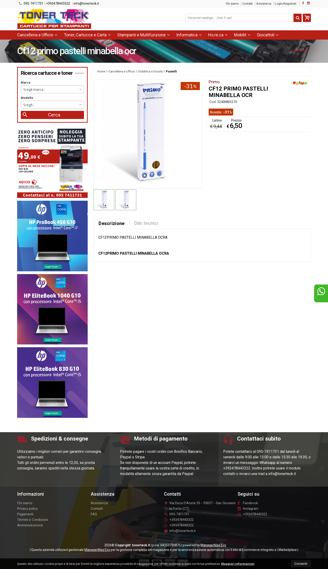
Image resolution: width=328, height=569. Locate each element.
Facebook (248, 503)
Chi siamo (232, 3)
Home (101, 71)
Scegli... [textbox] (28, 104)
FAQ (94, 514)
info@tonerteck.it (86, 3)
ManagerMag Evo (213, 545)
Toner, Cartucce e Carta (87, 34)
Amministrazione (30, 525)
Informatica (189, 34)
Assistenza (263, 3)
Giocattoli (267, 34)
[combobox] (52, 89)
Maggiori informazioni (237, 564)
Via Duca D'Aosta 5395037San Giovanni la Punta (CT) (199, 506)
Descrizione (111, 223)
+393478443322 (58, 3)
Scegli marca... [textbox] (34, 89)
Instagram (248, 508)
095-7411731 (31, 3)
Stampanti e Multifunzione (143, 34)
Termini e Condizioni (32, 520)
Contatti (247, 3)
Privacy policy (27, 508)
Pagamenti (25, 514)
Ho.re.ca (218, 34)
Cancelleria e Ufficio (37, 34)
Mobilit (242, 34)
